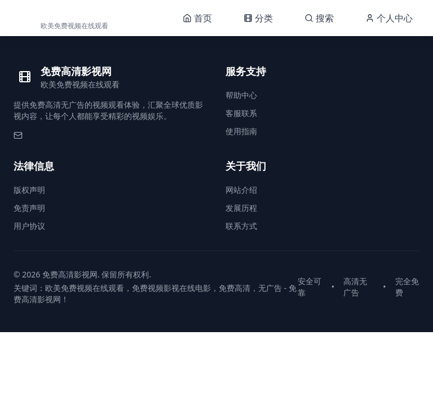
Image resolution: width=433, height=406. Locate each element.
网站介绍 (241, 189)
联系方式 (241, 225)
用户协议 (29, 225)
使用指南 (241, 131)
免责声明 (29, 207)
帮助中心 (241, 95)
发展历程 (241, 207)
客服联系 (241, 113)
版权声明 (29, 189)
